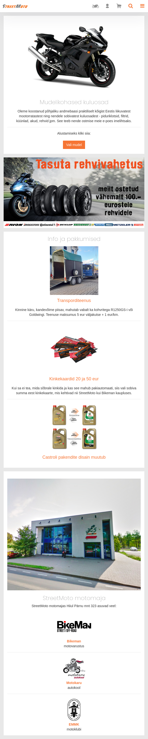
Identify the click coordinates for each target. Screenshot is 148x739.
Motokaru (74, 683)
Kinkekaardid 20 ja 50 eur (74, 378)
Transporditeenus (74, 300)
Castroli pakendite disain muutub (74, 457)
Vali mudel (74, 145)
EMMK (74, 724)
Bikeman (74, 641)
